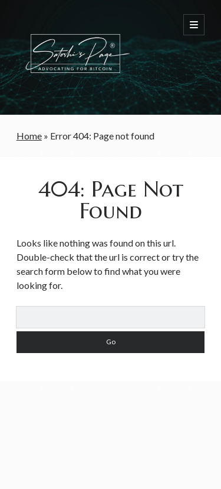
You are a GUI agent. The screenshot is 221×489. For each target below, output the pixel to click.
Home (29, 135)
